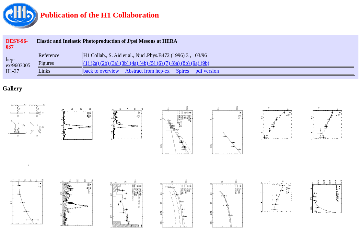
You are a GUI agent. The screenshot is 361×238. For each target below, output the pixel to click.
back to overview (101, 71)
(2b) (105, 63)
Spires (182, 71)
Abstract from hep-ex (147, 71)
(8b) (186, 63)
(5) (153, 63)
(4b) (144, 63)
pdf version (207, 71)
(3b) (125, 63)
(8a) (176, 63)
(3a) (115, 63)
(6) (160, 63)
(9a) (196, 63)
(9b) (205, 63)
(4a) (135, 63)
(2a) (95, 63)
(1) (87, 63)
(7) (167, 63)
